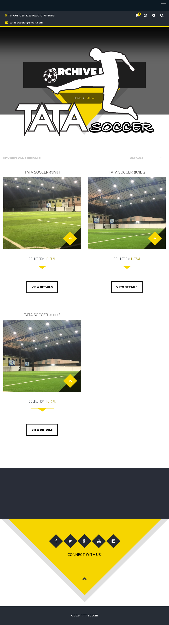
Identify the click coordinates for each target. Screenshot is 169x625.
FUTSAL (51, 258)
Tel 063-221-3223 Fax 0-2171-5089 (31, 15)
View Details (42, 287)
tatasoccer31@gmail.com (26, 22)
